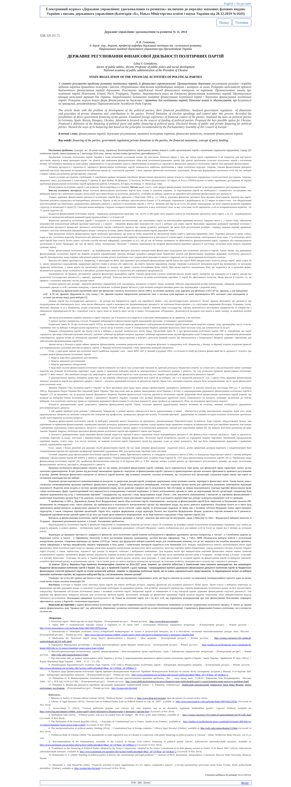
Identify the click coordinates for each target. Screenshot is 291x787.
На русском (243, 3)
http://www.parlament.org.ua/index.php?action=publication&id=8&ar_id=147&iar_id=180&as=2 (88, 668)
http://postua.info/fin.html (87, 768)
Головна (242, 22)
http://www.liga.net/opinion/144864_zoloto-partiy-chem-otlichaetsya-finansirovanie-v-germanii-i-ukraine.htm (139, 634)
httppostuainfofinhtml (124, 688)
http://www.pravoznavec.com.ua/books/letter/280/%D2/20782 (206, 701)
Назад (224, 22)
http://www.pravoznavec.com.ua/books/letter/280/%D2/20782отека (73, 628)
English (228, 3)
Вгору (245, 782)
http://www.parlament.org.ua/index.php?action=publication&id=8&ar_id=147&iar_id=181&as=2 (180, 674)
